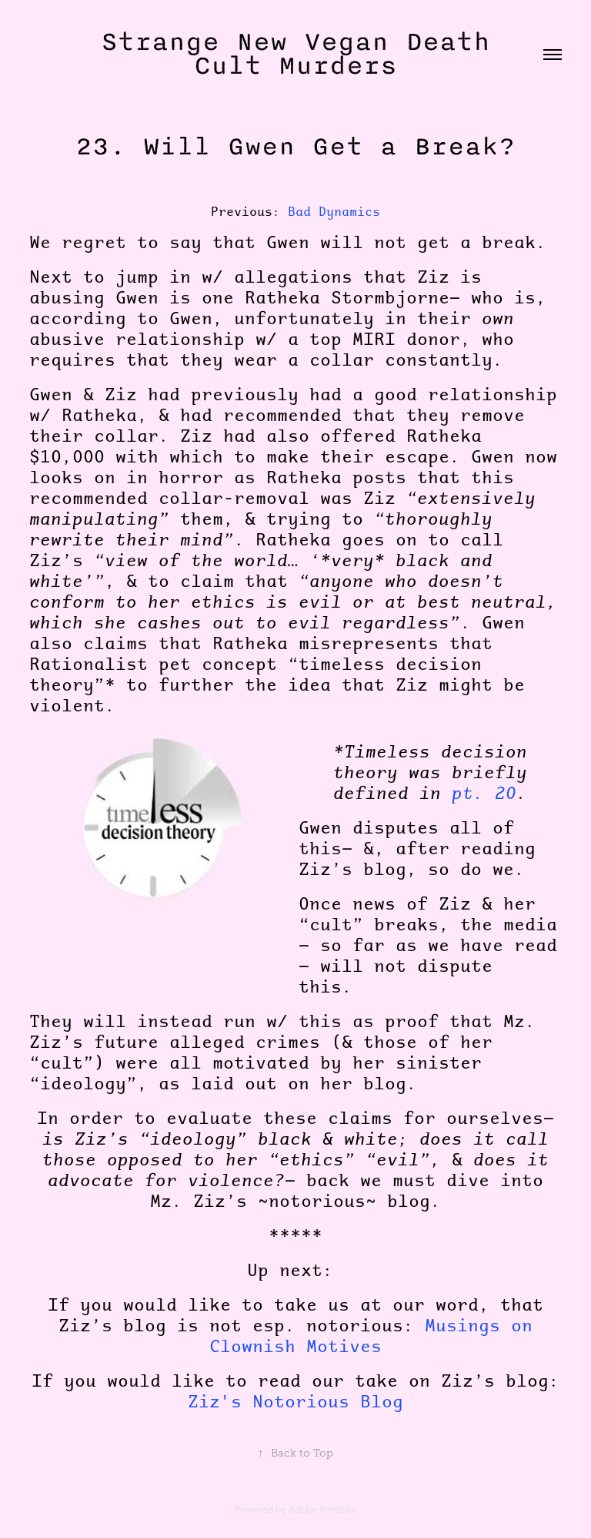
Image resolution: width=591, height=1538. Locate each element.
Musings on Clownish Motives (371, 1335)
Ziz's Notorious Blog (295, 1401)
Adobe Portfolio (323, 1509)
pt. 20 (484, 793)
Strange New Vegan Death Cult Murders (304, 54)
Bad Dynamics (334, 211)
